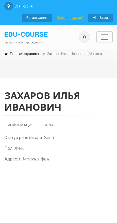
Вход (100, 18)
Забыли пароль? (70, 18)
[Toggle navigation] (104, 37)
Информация (21, 125)
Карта (48, 125)
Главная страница (24, 54)
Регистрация (36, 18)
